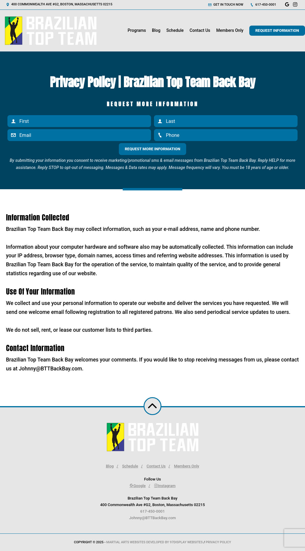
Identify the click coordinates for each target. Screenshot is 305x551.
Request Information (277, 30)
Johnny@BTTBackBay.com (152, 518)
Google (138, 485)
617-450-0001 (263, 5)
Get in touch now (225, 5)
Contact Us (200, 30)
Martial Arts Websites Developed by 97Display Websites (155, 542)
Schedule (174, 30)
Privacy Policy (218, 542)
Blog (156, 30)
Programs (136, 30)
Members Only (229, 30)
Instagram (164, 485)
